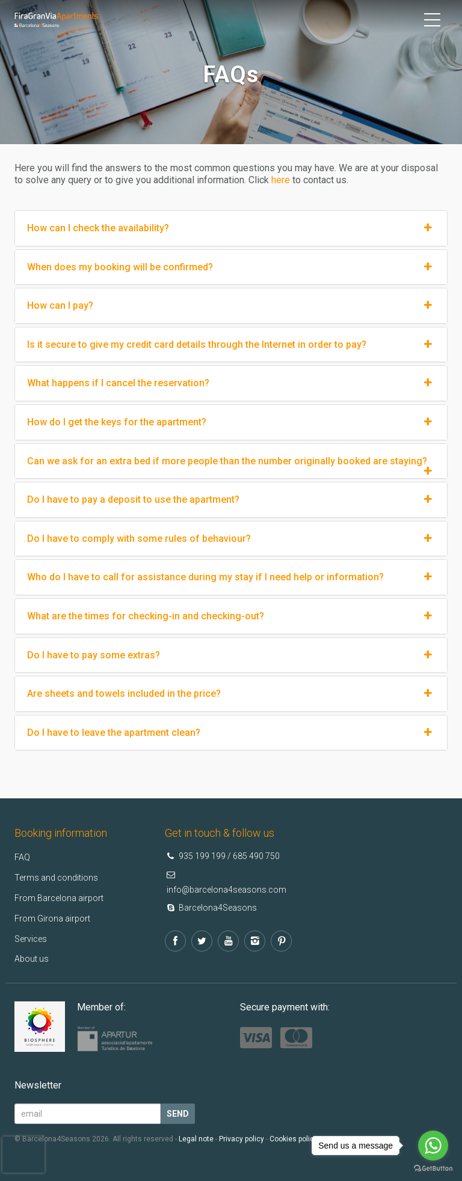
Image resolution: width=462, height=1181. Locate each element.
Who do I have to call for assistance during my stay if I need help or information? (231, 577)
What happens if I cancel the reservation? (231, 383)
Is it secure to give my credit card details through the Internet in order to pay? (231, 344)
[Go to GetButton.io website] (433, 1169)
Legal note (196, 1139)
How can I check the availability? (231, 228)
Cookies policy (294, 1139)
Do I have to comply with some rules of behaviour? (231, 538)
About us (33, 958)
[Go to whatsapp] (433, 1146)
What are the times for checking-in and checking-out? (231, 616)
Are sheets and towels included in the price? (231, 693)
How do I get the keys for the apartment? (231, 422)
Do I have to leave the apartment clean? (231, 732)
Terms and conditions (59, 877)
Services (32, 938)
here (280, 180)
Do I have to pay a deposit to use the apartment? (231, 499)
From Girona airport (55, 918)
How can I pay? (231, 305)
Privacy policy (241, 1139)
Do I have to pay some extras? (231, 655)
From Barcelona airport (63, 897)
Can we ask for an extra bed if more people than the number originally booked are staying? (231, 461)
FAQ (23, 857)
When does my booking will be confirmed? (231, 267)
